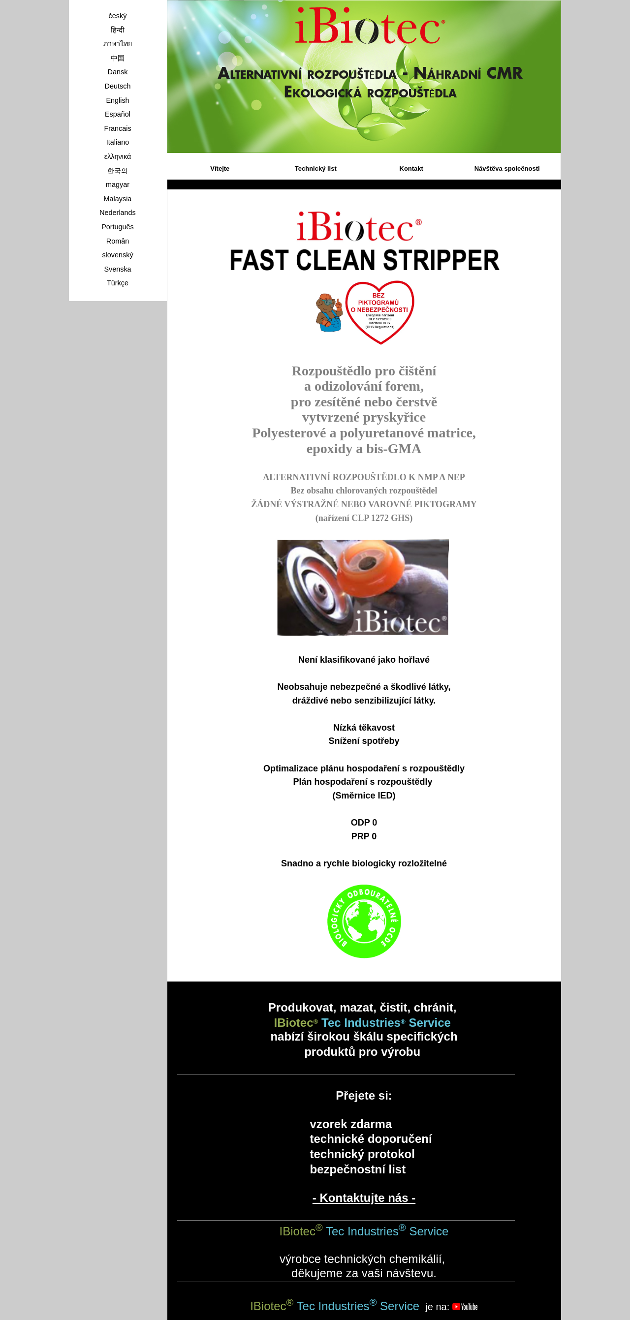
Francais (117, 128)
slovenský (117, 255)
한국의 (117, 171)
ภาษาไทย (117, 44)
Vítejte (219, 168)
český (118, 16)
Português (117, 227)
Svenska (117, 269)
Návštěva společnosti (507, 168)
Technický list (316, 168)
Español (117, 114)
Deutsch (118, 86)
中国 (118, 58)
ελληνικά (117, 156)
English (117, 100)
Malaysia (118, 199)
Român (117, 241)
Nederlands (117, 212)
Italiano (117, 142)
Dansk (118, 72)
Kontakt (411, 168)
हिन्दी (118, 30)
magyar (117, 184)
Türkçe (117, 283)
